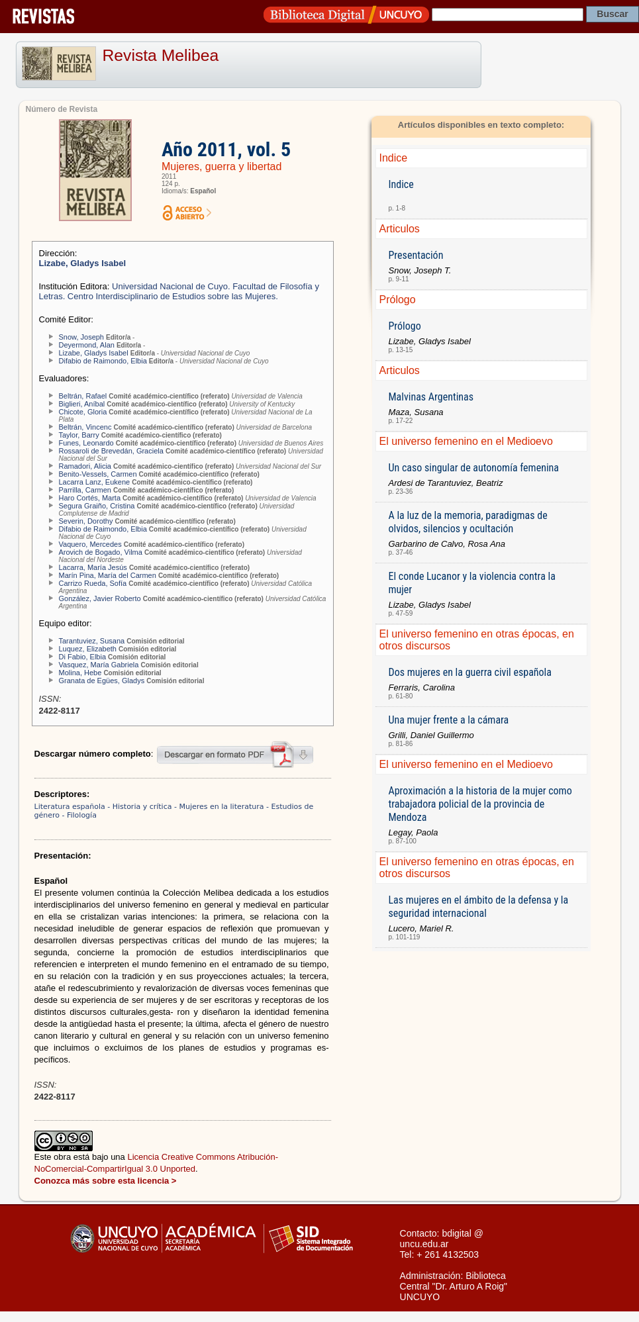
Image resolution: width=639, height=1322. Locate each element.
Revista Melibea (161, 55)
